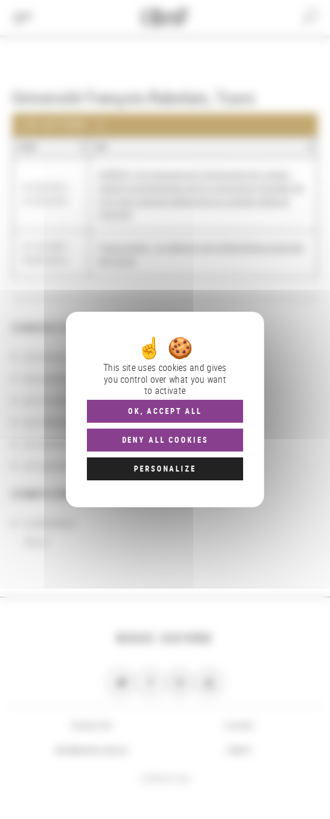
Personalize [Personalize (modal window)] (165, 468)
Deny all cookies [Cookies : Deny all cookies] (165, 439)
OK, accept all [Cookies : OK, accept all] (165, 411)
